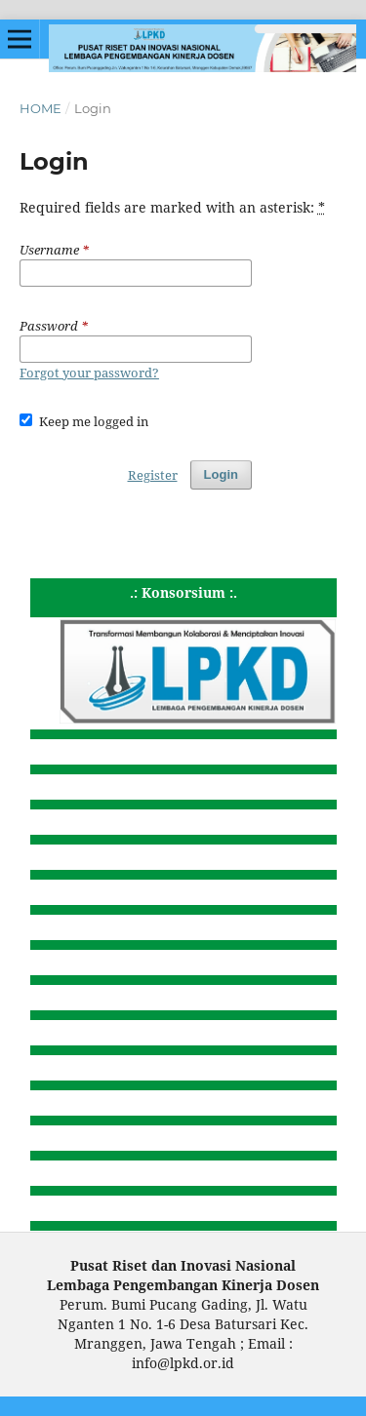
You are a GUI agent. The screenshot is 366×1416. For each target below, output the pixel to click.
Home (40, 108)
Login (221, 474)
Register (153, 475)
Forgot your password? (89, 372)
